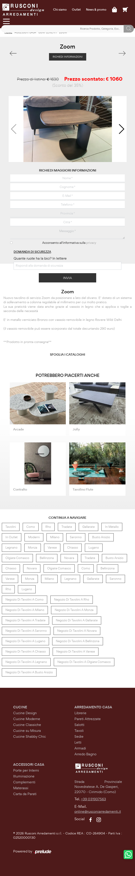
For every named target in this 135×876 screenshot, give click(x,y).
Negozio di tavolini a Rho (71, 599)
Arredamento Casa (93, 707)
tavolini (10, 527)
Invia (67, 278)
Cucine (20, 707)
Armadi (80, 748)
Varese (52, 548)
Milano (54, 537)
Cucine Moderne (26, 718)
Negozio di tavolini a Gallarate (77, 620)
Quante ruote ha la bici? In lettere (40, 258)
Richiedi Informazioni (68, 56)
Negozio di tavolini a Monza (74, 610)
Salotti (79, 724)
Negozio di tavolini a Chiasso (25, 651)
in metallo (112, 527)
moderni (34, 537)
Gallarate (88, 527)
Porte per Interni (26, 770)
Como (30, 527)
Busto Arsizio (101, 537)
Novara (69, 558)
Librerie (80, 713)
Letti (77, 742)
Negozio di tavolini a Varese (75, 651)
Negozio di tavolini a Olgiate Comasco (84, 662)
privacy (91, 243)
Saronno (76, 537)
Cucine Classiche (27, 724)
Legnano (11, 548)
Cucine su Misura (27, 730)
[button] (121, 129)
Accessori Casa (28, 764)
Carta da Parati (25, 793)
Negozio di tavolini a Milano (24, 610)
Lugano (93, 548)
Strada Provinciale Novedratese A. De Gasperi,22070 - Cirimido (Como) (98, 786)
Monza (32, 548)
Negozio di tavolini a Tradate (25, 620)
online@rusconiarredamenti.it (97, 811)
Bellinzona (47, 558)
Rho (48, 527)
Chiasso (72, 548)
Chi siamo (60, 9)
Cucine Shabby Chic (29, 736)
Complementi (24, 782)
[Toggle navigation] (6, 21)
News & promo (96, 9)
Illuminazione (23, 776)
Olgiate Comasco (17, 558)
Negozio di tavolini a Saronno (26, 631)
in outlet (11, 537)
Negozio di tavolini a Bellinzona (77, 641)
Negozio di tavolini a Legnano (26, 662)
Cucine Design (25, 713)
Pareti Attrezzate (87, 718)
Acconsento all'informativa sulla (69, 243)
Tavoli (79, 730)
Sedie (78, 736)
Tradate (66, 527)
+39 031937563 (93, 799)
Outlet (76, 9)
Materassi (20, 788)
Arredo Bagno (85, 754)
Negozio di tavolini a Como (24, 599)
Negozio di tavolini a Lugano (25, 641)
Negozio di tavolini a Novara (77, 631)
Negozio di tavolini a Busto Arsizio (29, 672)
